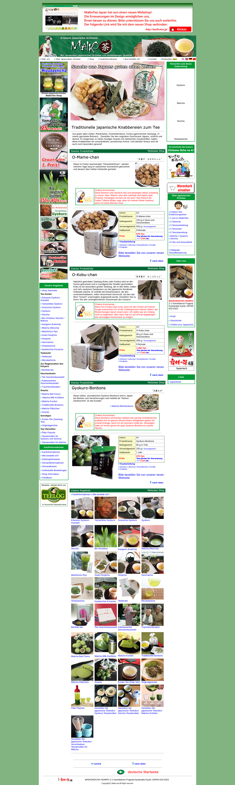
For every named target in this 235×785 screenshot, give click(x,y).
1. (171, 218)
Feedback (47, 477)
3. (171, 225)
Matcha (174, 236)
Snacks (45, 412)
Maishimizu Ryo (50, 331)
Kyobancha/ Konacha (52, 349)
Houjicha (46, 338)
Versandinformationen (53, 463)
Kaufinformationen (51, 452)
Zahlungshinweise (51, 459)
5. (171, 232)
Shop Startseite (49, 290)
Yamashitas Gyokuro (52, 303)
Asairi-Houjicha (49, 335)
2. (171, 221)
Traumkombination (51, 386)
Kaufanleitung (127, 241)
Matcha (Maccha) (50, 328)
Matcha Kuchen (49, 401)
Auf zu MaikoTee (180, 218)
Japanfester (175, 382)
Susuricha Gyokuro (51, 307)
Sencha (45, 314)
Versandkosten (49, 466)
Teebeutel (46, 356)
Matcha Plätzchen (51, 408)
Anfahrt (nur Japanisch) (181, 324)
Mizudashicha (49, 360)
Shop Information (50, 474)
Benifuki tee (48, 370)
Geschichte (175, 320)
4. (171, 229)
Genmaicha (47, 342)
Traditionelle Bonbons (52, 405)
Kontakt (153, 245)
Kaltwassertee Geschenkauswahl (50, 381)
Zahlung (123, 245)
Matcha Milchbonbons (122, 406)
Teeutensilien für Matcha (54, 442)
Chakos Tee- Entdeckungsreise (177, 213)
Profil (172, 316)
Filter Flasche (48, 432)
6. (171, 242)
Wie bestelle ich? (50, 455)
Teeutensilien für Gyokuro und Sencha (51, 437)
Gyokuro (46, 311)
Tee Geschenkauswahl (53, 377)
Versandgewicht (150, 227)
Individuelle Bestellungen (54, 470)
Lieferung (131, 245)
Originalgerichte (49, 425)
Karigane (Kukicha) (51, 324)
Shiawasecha (48, 346)
